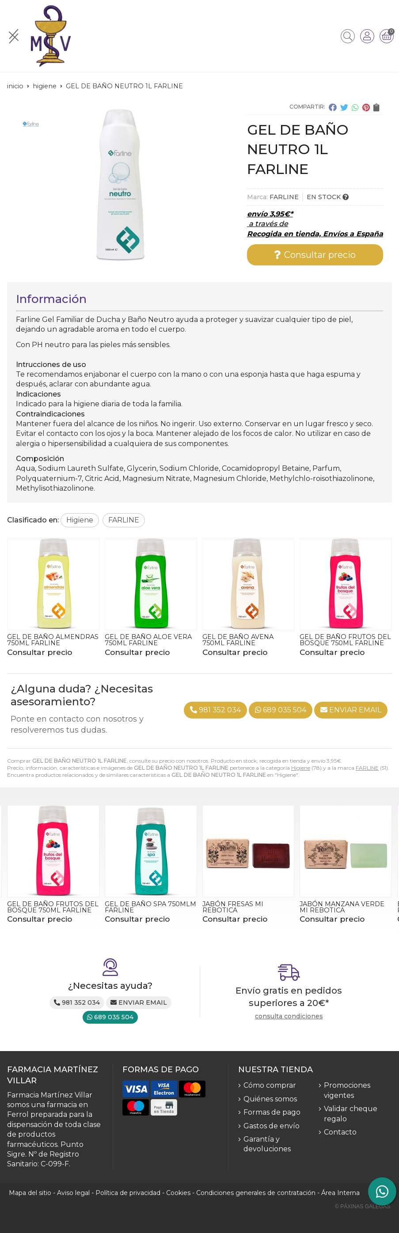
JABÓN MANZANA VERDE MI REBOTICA (342, 907)
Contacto (340, 1132)
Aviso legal (73, 1193)
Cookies (178, 1193)
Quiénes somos (270, 1099)
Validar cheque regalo (350, 1113)
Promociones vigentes (347, 1090)
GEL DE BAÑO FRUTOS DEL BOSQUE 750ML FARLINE (345, 640)
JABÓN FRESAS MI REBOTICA (232, 907)
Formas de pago (271, 1112)
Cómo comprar (269, 1085)
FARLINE (367, 767)
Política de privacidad (127, 1193)
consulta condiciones (289, 1016)
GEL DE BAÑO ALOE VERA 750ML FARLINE (148, 640)
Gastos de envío (271, 1126)
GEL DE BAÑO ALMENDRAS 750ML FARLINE (53, 640)
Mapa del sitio (30, 1193)
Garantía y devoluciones (267, 1144)
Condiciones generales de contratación (255, 1193)
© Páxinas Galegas (362, 1206)
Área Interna (340, 1193)
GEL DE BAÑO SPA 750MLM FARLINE (150, 907)
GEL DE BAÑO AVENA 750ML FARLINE (238, 640)
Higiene (300, 767)
